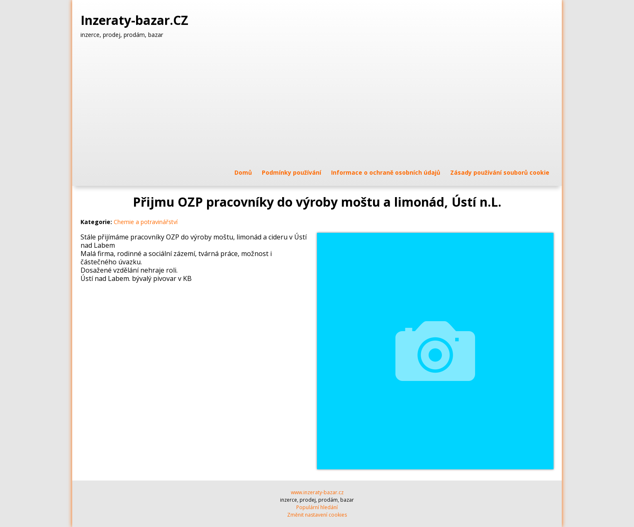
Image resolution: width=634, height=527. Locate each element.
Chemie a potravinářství (146, 222)
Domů (243, 172)
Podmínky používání (291, 172)
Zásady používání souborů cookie (499, 172)
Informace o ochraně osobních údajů (385, 172)
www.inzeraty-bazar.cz (317, 492)
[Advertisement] (317, 103)
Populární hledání (317, 507)
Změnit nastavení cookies (317, 514)
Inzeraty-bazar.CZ (136, 20)
